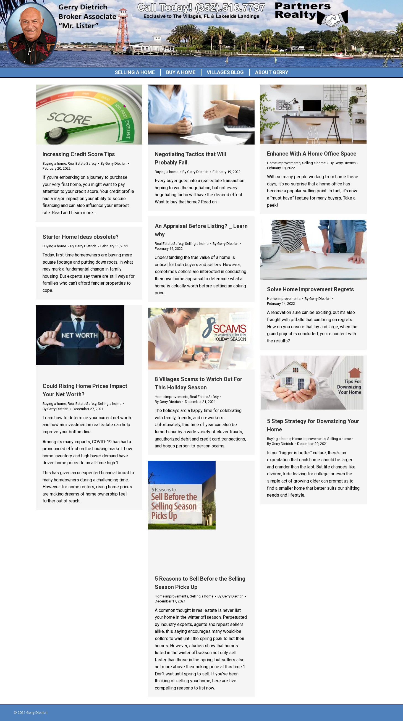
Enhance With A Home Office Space (311, 153)
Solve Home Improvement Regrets (310, 289)
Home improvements (283, 163)
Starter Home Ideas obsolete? (81, 237)
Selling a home (314, 163)
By (114, 163)
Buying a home (54, 163)
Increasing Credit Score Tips (79, 154)
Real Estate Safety (82, 163)
